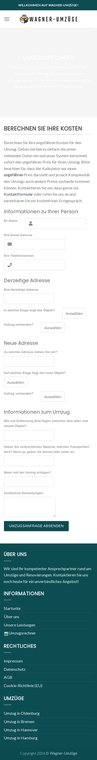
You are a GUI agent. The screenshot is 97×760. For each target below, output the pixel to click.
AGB (8, 677)
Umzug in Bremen (19, 721)
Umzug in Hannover (21, 729)
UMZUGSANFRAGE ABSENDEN (36, 526)
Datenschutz (15, 669)
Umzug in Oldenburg (22, 713)
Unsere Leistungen (19, 624)
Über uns (11, 616)
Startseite (12, 608)
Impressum (13, 660)
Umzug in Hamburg (21, 737)
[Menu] (7, 19)
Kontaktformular (18, 194)
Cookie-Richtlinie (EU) (23, 685)
